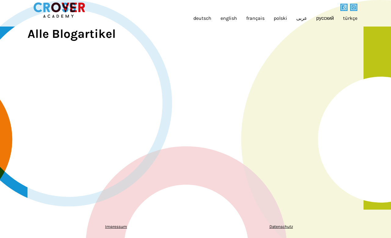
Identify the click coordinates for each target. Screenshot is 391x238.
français (255, 18)
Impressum (116, 226)
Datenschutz (281, 226)
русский (325, 18)
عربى (301, 18)
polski (280, 18)
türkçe (350, 18)
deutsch (202, 18)
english (229, 18)
